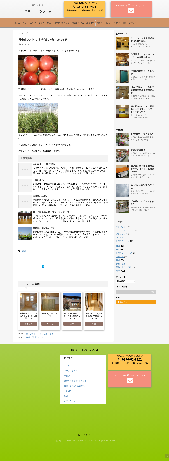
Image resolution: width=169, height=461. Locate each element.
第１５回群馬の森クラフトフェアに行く (52, 212)
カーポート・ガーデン (125, 230)
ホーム (17, 23)
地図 (124, 23)
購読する (122, 302)
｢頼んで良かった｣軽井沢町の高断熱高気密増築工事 (142, 90)
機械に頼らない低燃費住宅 (83, 23)
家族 (118, 249)
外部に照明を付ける (35, 337)
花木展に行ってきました (142, 134)
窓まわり (28, 324)
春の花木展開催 (138, 150)
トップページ (69, 366)
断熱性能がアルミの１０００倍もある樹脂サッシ (28, 315)
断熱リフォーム (122, 241)
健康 (118, 246)
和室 (94, 324)
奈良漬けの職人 (40, 196)
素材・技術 (120, 264)
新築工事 (120, 257)
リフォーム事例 (29, 23)
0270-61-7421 (86, 6)
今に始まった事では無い (44, 164)
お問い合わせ (134, 23)
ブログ (41, 23)
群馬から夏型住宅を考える (58, 23)
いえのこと (120, 227)
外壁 (72, 324)
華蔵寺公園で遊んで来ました (46, 228)
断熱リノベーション (124, 253)
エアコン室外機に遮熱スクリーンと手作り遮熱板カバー (142, 169)
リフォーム (120, 237)
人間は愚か (38, 180)
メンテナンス (121, 234)
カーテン (50, 324)
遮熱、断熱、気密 (123, 267)
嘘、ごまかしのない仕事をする (39, 334)
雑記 (24, 251)
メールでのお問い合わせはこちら (131, 5)
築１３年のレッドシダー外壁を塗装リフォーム (72, 315)
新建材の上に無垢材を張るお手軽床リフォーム (94, 315)
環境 (118, 260)
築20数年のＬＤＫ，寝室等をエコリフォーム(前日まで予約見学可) (143, 109)
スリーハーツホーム (37, 11)
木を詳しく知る (103, 23)
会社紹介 (116, 23)
